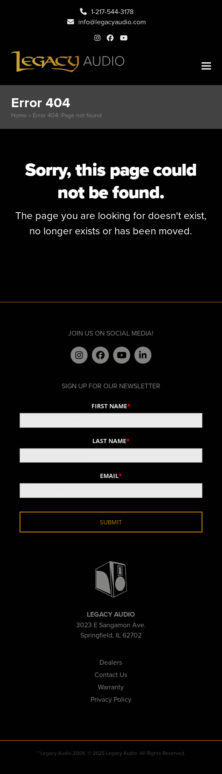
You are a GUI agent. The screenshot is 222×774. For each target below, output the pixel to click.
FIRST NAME (111, 406)
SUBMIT (111, 522)
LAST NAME (111, 441)
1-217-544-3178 (112, 11)
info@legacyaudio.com (112, 21)
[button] (206, 66)
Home (19, 115)
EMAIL (111, 476)
